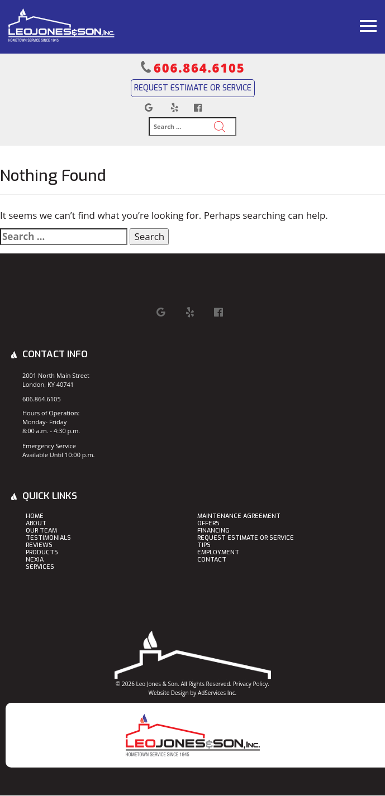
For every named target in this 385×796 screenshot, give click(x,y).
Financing (213, 531)
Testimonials (48, 538)
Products (42, 553)
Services (40, 567)
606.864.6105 (199, 67)
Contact (211, 560)
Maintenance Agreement (239, 516)
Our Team (41, 531)
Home (35, 516)
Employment (218, 553)
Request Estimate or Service (192, 88)
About (36, 524)
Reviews (39, 545)
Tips (204, 545)
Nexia (35, 560)
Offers (208, 524)
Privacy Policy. (251, 684)
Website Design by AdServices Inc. (192, 693)
